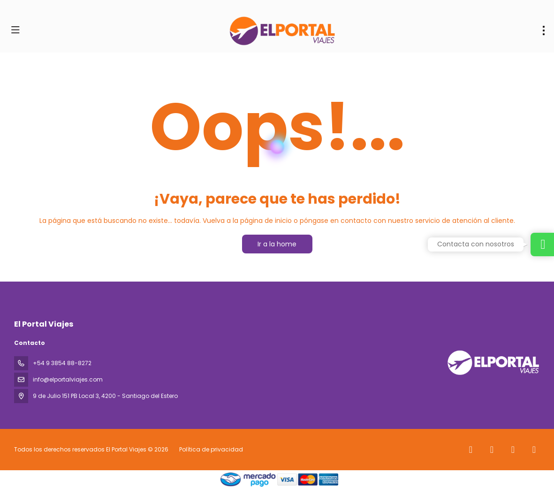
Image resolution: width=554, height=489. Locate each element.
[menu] (543, 30)
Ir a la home (277, 244)
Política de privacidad (211, 449)
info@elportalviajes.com (68, 379)
